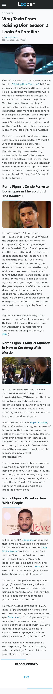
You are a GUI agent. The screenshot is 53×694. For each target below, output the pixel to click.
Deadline (28, 540)
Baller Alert (14, 617)
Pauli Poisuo (11, 37)
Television (8, 13)
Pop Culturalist (38, 422)
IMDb (5, 334)
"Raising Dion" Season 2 (26, 84)
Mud (37, 566)
